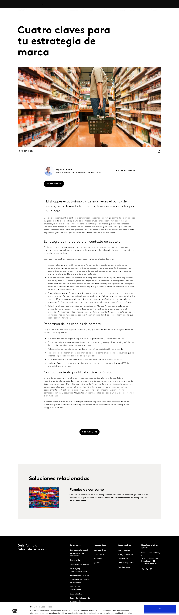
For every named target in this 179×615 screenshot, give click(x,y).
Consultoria (75, 560)
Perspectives (72, 4)
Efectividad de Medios (79, 564)
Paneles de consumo (87, 496)
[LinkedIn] (151, 570)
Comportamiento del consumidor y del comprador (79, 553)
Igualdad (97, 563)
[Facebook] (146, 570)
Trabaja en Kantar (127, 4)
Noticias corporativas (126, 563)
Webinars (98, 559)
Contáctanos (143, 4)
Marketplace (87, 4)
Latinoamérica (100, 550)
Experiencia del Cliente (79, 576)
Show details (35, 610)
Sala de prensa (124, 567)
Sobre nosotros (110, 4)
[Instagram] (142, 570)
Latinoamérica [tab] (54, 4)
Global (154, 4)
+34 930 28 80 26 (150, 564)
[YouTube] (155, 570)
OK (160, 597)
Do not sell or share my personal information (160, 606)
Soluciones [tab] (36, 4)
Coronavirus (99, 554)
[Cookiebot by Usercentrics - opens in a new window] (15, 610)
